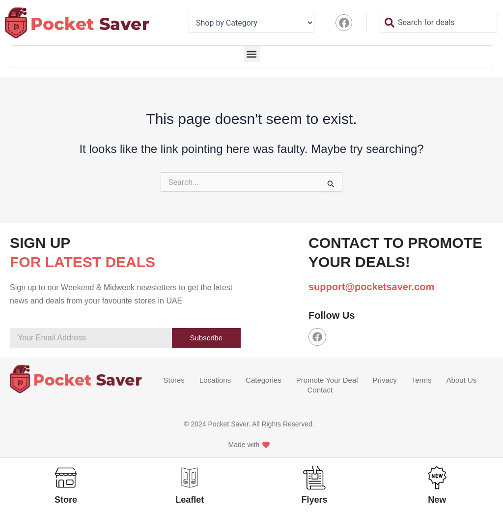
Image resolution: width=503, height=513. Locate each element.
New (437, 500)
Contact (320, 390)
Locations (215, 380)
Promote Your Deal (327, 380)
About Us (462, 380)
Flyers (315, 500)
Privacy (385, 380)
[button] (252, 54)
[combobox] (439, 22)
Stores (174, 380)
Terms (422, 380)
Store (66, 500)
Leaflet (189, 500)
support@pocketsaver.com (371, 286)
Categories (263, 380)
